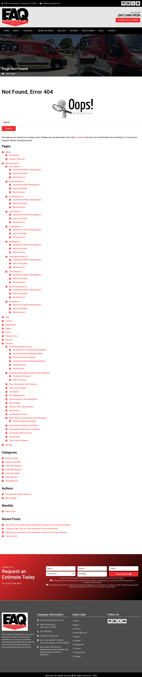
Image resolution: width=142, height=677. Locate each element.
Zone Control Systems (18, 440)
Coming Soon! (11, 536)
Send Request (123, 574)
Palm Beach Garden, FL (19, 256)
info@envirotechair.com (51, 3)
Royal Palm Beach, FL (18, 286)
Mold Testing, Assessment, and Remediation (28, 418)
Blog (7, 317)
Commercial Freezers (22, 376)
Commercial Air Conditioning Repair (27, 353)
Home (8, 332)
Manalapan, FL (15, 241)
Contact (8, 321)
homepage (80, 137)
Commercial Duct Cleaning (24, 357)
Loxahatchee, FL (16, 226)
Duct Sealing (14, 403)
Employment (10, 325)
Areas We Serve (12, 163)
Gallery (8, 328)
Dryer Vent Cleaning (17, 388)
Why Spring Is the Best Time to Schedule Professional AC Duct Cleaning (36, 532)
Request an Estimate (128, 20)
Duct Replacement (17, 395)
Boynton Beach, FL (17, 181)
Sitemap (8, 445)
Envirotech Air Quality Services (18, 494)
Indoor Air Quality (20, 173)
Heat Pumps (14, 410)
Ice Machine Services (18, 414)
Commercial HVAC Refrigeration (26, 185)
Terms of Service (114, 578)
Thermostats (14, 437)
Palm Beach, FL (15, 271)
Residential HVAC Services (20, 433)
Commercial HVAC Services (20, 347)
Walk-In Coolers (19, 380)
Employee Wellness (13, 466)
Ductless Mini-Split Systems (21, 407)
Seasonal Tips (11, 477)
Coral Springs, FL (16, 196)
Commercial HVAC (13, 462)
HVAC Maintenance (13, 469)
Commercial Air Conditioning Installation (29, 350)
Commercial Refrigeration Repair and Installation (29, 373)
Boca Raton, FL (15, 166)
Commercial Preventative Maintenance (29, 361)
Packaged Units (19, 365)
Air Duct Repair (11, 458)
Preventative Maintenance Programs (24, 429)
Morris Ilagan (11, 498)
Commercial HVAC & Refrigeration (27, 170)
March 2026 (10, 511)
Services (9, 343)
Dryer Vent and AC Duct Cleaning (23, 384)
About (7, 152)
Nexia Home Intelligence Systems (23, 425)
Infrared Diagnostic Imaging (24, 421)
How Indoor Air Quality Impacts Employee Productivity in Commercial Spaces (38, 525)
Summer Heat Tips (17, 159)
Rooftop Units (18, 368)
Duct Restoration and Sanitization (23, 399)
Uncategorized (11, 481)
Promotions (14, 155)
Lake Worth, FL (15, 211)
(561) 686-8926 (129, 15)
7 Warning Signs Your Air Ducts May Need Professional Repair (31, 528)
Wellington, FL (15, 301)
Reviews (9, 340)
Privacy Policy (11, 336)
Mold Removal (19, 177)
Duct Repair (14, 392)
